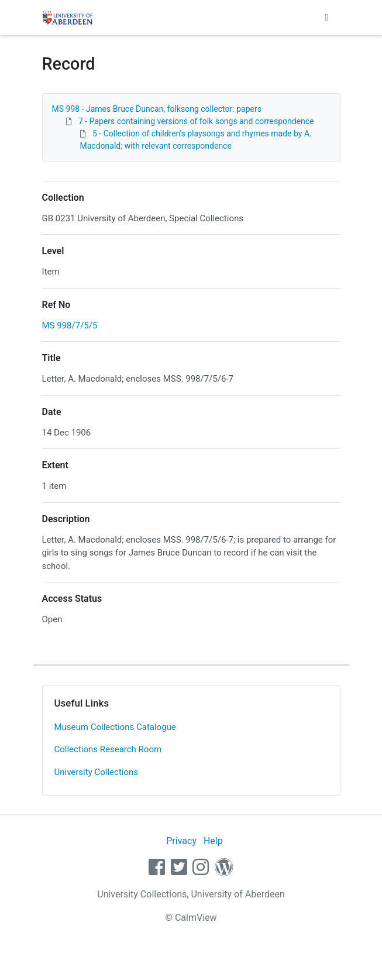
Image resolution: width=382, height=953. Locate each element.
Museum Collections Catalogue (115, 727)
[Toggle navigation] (327, 17)
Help (213, 840)
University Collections (96, 772)
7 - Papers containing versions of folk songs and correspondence (196, 121)
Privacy (181, 840)
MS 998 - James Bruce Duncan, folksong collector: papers (156, 109)
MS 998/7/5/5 (70, 325)
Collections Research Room (108, 749)
